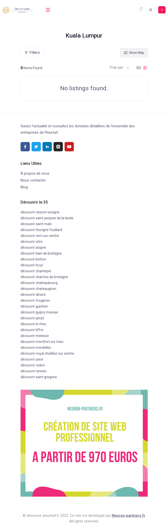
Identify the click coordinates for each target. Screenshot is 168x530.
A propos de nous (35, 173)
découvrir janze (32, 318)
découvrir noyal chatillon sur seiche (47, 353)
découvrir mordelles (36, 347)
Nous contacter (33, 180)
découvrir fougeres (35, 300)
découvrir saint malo (36, 224)
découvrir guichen (34, 306)
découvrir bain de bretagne (41, 253)
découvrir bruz (32, 265)
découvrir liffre (32, 330)
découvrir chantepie (36, 271)
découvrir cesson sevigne (40, 212)
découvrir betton (33, 259)
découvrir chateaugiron (38, 289)
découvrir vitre (32, 242)
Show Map (133, 53)
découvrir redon (33, 365)
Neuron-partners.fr (128, 515)
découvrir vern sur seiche (40, 236)
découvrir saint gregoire (39, 377)
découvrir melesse (35, 336)
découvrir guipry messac (39, 312)
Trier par (116, 67)
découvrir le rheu (33, 324)
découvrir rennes (33, 371)
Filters (32, 52)
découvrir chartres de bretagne (44, 277)
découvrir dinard (33, 295)
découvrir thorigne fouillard (41, 230)
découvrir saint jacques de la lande (47, 218)
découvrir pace (32, 359)
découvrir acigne (33, 247)
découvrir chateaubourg (39, 283)
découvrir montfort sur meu (42, 342)
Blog (24, 187)
